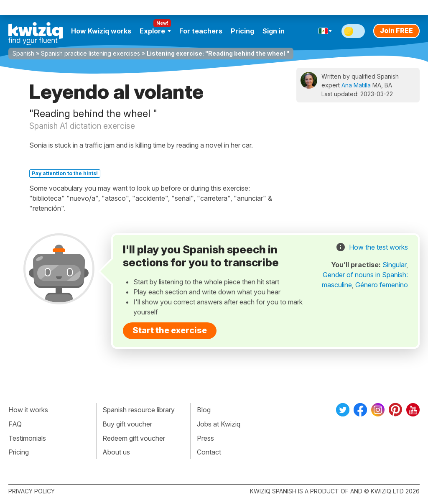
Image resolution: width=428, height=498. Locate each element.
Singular (394, 264)
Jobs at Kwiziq (218, 424)
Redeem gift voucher (133, 438)
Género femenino (381, 285)
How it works (28, 410)
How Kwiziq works (101, 31)
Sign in (273, 31)
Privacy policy (31, 491)
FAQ (15, 424)
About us (116, 452)
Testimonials (27, 438)
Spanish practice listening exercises (90, 53)
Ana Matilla (356, 85)
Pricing (242, 31)
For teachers (200, 31)
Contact (209, 452)
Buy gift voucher (127, 424)
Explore (155, 31)
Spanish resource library (138, 410)
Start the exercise (169, 330)
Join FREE (396, 30)
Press (205, 438)
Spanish (23, 53)
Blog (204, 410)
